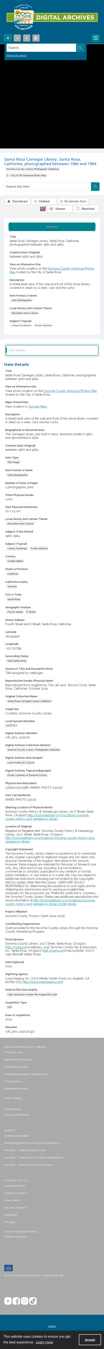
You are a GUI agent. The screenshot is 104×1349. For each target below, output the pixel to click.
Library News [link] (12, 1200)
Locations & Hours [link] (14, 1185)
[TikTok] (33, 1301)
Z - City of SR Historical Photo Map (26, 175)
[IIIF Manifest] (86, 209)
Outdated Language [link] (15, 1066)
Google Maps (37, 406)
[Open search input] (7, 38)
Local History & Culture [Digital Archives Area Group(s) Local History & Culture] (20, 762)
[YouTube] (8, 1301)
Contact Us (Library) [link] (15, 1193)
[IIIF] (42, 208)
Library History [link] (12, 1081)
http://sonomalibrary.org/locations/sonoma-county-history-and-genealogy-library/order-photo (50, 902)
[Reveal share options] (17, 38)
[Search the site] (42, 48)
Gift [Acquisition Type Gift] (9, 1007)
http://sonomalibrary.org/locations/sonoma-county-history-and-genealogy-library (47, 817)
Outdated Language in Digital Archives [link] (26, 1074)
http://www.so (16, 947)
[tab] (52, 227)
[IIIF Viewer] (60, 209)
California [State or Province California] (12, 573)
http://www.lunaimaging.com (42, 982)
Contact (52, 1326)
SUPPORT (10, 1130)
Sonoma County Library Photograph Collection (32, 169)
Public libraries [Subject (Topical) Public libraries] (43, 325)
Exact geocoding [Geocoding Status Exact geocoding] (16, 660)
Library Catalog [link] (13, 1098)
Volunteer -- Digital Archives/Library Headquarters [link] (33, 1157)
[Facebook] (16, 1301)
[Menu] (96, 38)
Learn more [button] (44, 1342)
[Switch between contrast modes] (36, 38)
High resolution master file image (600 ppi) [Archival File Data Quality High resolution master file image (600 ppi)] (32, 994)
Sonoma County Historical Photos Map (70, 391)
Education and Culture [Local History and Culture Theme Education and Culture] (25, 313)
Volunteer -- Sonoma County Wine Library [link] (28, 1164)
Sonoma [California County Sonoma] (12, 586)
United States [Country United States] (15, 560)
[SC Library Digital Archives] (52, 17)
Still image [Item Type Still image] (13, 462)
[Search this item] (47, 186)
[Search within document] (95, 186)
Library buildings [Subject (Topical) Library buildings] (21, 325)
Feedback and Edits (15, 1236)
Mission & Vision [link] (13, 1052)
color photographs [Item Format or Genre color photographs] (22, 300)
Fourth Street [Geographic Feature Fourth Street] (15, 611)
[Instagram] (24, 1301)
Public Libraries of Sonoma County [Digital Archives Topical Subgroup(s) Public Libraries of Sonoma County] (27, 775)
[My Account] (26, 38)
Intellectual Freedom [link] (16, 1088)
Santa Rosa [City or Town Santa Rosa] (13, 599)
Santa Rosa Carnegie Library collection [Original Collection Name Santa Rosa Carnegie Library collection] (29, 701)
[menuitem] (52, 1052)
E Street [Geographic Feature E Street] (31, 611)
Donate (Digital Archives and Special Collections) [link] (31, 1142)
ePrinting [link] (9, 1222)
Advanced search (16, 55)
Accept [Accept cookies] (90, 1340)
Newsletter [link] (10, 1214)
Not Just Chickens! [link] (15, 1207)
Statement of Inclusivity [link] (18, 1059)
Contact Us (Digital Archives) (20, 1231)
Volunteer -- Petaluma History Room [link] (25, 1150)
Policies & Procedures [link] (16, 1114)
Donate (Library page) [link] (16, 1135)
